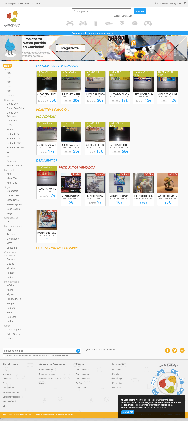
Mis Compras (118, 379)
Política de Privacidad (45, 414)
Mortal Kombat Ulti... (71, 196)
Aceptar (127, 412)
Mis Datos (116, 388)
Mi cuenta (116, 370)
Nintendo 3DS (14, 143)
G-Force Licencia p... (144, 196)
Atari (9, 229)
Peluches (11, 317)
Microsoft (9, 170)
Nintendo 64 (13, 134)
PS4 (9, 86)
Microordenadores (13, 226)
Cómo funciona (82, 370)
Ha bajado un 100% (44, 73)
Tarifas (79, 383)
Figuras (11, 294)
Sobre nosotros (46, 370)
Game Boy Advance (12, 114)
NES (9, 125)
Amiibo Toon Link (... (168, 196)
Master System (14, 204)
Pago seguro (81, 388)
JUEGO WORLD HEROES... (122, 145)
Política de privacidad (155, 407)
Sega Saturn (13, 209)
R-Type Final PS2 (95, 196)
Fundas (11, 272)
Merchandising (11, 281)
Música (10, 285)
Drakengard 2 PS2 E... (47, 233)
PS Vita (10, 95)
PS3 (9, 82)
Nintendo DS (13, 138)
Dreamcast (12, 191)
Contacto (36, 3)
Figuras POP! (14, 299)
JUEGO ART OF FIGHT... (97, 145)
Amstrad (11, 234)
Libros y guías (14, 329)
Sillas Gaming (14, 334)
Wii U (9, 156)
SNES (10, 129)
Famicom (11, 161)
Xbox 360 (12, 178)
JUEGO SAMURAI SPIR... (49, 145)
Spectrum (12, 247)
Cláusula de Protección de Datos (33, 355)
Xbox (9, 173)
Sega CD (11, 213)
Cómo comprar (9, 3)
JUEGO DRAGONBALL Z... (98, 94)
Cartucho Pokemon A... (121, 196)
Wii (8, 152)
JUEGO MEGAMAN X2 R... (74, 94)
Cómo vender (24, 3)
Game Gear (13, 195)
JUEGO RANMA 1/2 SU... (49, 189)
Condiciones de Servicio (59, 355)
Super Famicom (15, 165)
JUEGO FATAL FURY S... (48, 94)
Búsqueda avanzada (123, 16)
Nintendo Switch (15, 147)
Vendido (76, 174)
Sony (7, 69)
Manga (10, 303)
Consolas (11, 259)
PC (8, 221)
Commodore (13, 238)
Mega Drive (13, 200)
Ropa (9, 312)
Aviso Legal (7, 414)
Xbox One (12, 182)
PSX (9, 73)
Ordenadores (11, 218)
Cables (10, 263)
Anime (10, 290)
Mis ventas (117, 383)
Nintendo (9, 100)
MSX (9, 243)
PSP (9, 91)
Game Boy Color (15, 108)
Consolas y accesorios (10, 254)
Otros (7, 326)
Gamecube (12, 120)
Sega (7, 187)
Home (7, 65)
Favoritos (116, 374)
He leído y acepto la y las (35, 356)
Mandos (11, 268)
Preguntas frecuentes (48, 374)
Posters (11, 308)
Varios (10, 277)
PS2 (9, 77)
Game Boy (12, 103)
